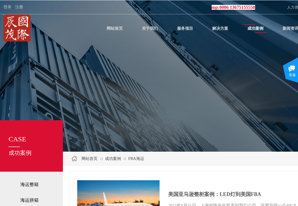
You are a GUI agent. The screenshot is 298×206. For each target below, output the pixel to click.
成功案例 (113, 159)
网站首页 (90, 159)
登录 (7, 7)
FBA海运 (136, 159)
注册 (19, 7)
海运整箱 (29, 184)
